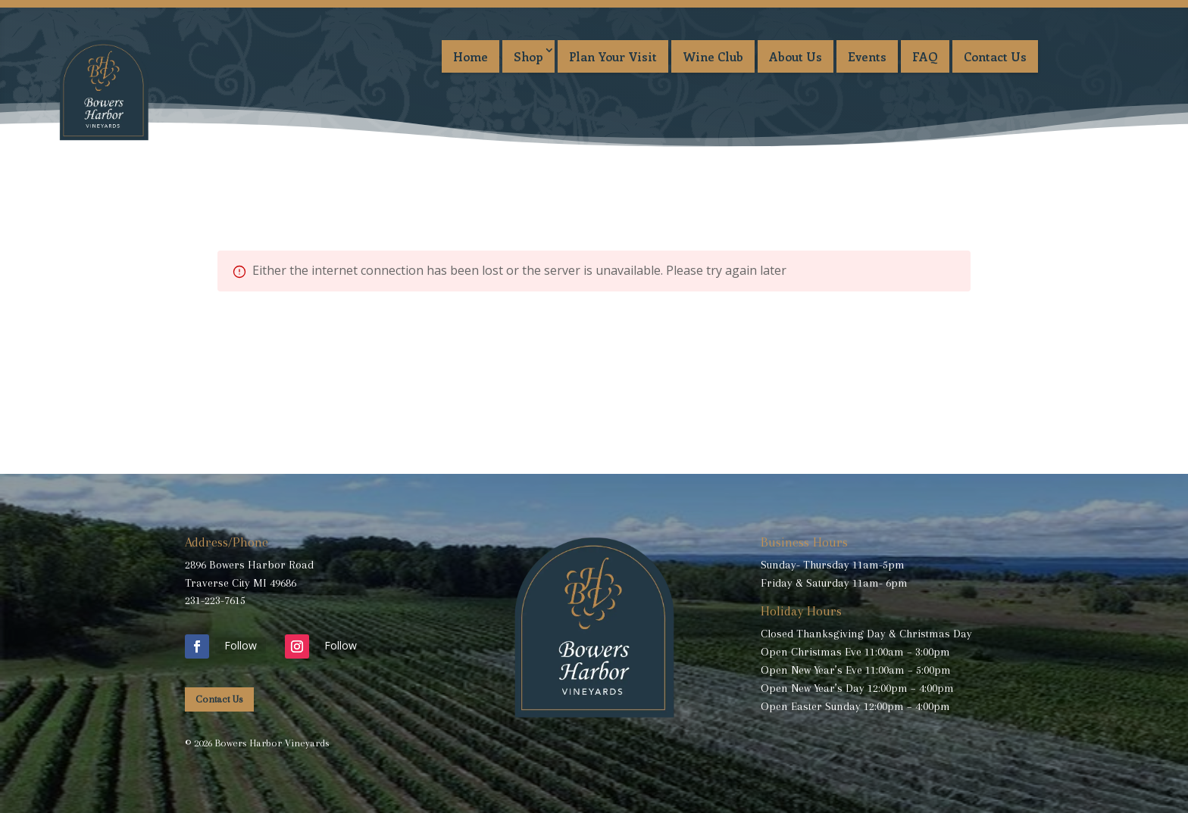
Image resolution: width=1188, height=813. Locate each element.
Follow (240, 645)
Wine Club (713, 56)
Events (867, 56)
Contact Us (995, 56)
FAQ (925, 56)
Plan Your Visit (613, 56)
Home (470, 56)
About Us (795, 56)
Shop (528, 56)
